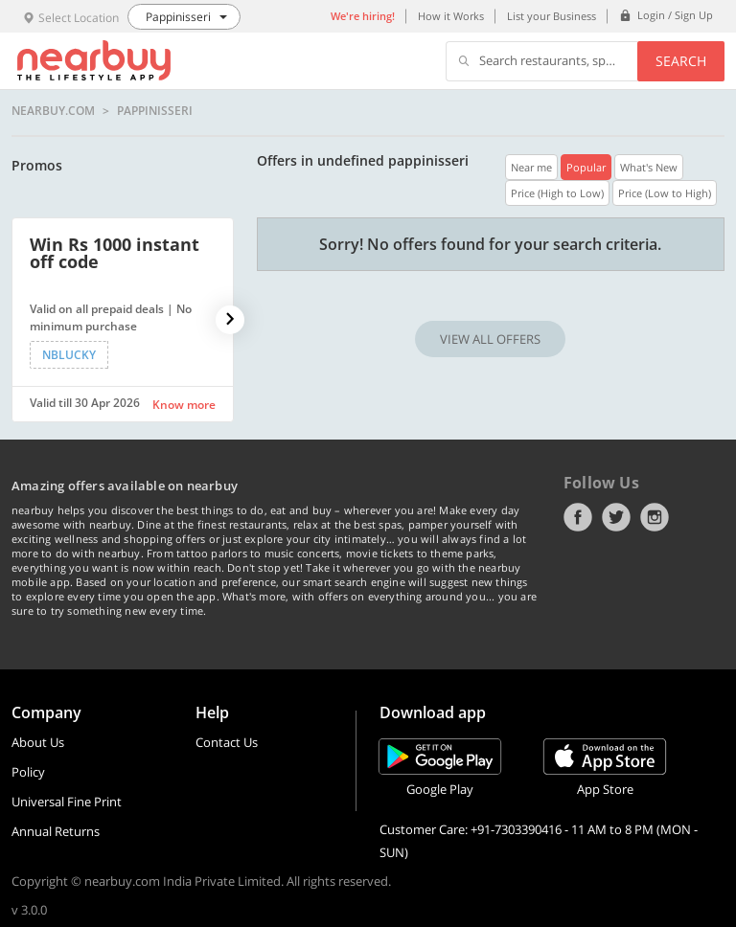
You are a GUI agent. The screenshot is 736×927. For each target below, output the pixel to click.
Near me (531, 167)
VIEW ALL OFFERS (490, 339)
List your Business (551, 16)
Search (681, 61)
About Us (38, 742)
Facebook (578, 517)
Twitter (616, 517)
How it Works (451, 16)
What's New (649, 167)
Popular (586, 167)
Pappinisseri (155, 111)
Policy (28, 771)
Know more (184, 404)
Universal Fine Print (67, 801)
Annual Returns (56, 831)
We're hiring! (363, 16)
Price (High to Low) (557, 193)
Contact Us (227, 742)
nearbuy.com (53, 111)
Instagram (654, 517)
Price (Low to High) (664, 193)
